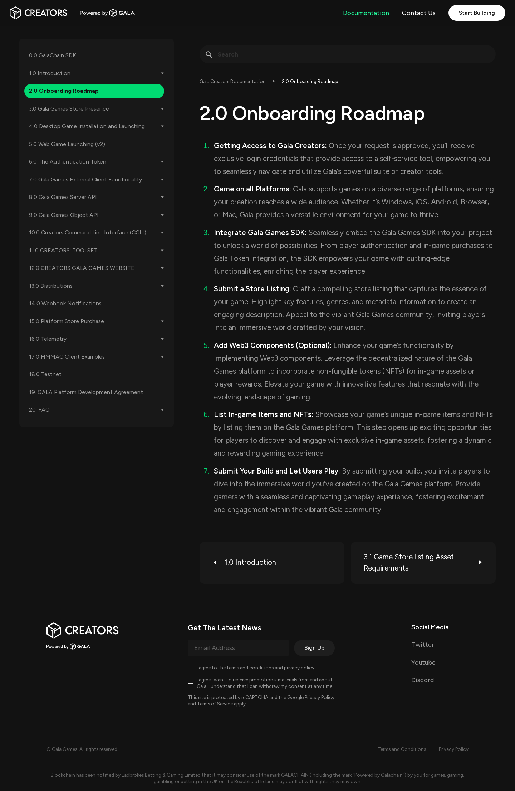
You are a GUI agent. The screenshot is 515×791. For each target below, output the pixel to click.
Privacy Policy (319, 697)
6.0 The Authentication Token (67, 161)
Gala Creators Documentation (233, 81)
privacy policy (299, 667)
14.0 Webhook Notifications (65, 303)
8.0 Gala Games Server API (63, 197)
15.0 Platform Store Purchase (66, 321)
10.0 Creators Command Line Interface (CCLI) (87, 232)
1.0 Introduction (49, 73)
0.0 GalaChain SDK (52, 55)
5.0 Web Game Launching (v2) (67, 144)
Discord (422, 680)
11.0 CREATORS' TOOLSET (63, 250)
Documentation (366, 13)
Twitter (422, 645)
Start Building (477, 12)
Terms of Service (215, 704)
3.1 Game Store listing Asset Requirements (423, 563)
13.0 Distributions (51, 285)
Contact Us (419, 13)
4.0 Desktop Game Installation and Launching (87, 126)
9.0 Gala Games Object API (64, 215)
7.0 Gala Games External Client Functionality (85, 179)
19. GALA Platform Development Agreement (86, 392)
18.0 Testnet (45, 374)
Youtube (423, 662)
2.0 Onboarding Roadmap (64, 90)
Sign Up (314, 647)
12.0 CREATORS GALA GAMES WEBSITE (81, 268)
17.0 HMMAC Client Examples (67, 356)
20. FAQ (39, 409)
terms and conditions (250, 667)
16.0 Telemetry (48, 338)
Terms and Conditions (402, 749)
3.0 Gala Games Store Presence (69, 108)
